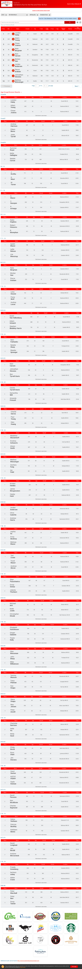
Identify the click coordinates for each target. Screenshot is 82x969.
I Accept (74, 966)
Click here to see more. (41, 115)
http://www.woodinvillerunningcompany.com (28, 960)
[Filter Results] (77, 22)
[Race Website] (7, 4)
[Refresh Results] (80, 22)
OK (79, 18)
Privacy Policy (22, 967)
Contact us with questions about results (41, 10)
